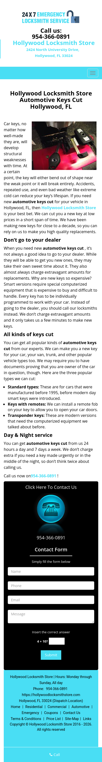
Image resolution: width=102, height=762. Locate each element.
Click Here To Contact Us (50, 487)
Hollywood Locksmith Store (69, 207)
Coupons (51, 713)
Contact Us (71, 713)
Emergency (30, 713)
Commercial (57, 707)
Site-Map (72, 719)
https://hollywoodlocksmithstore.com (51, 695)
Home (15, 707)
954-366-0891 (51, 36)
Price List (53, 719)
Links (87, 719)
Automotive (81, 707)
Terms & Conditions (26, 719)
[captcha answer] (57, 641)
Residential (33, 707)
